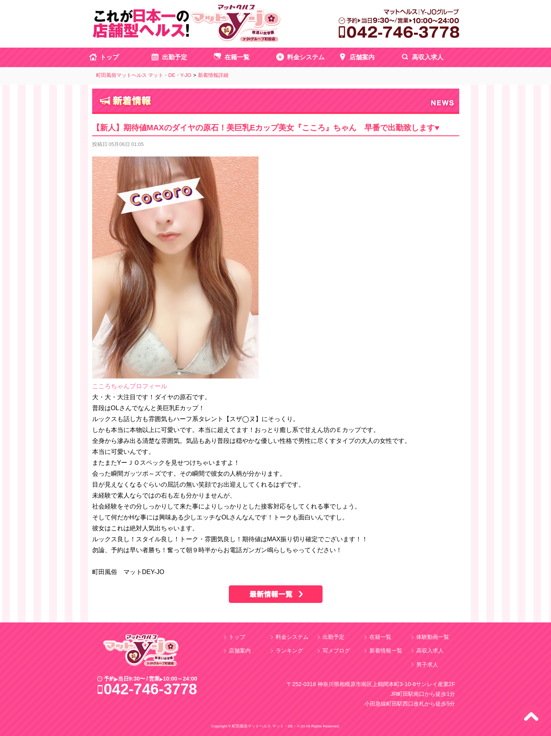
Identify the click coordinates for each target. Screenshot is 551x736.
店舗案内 (362, 57)
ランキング (289, 650)
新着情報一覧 (385, 650)
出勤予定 (174, 57)
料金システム (306, 57)
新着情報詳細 (213, 75)
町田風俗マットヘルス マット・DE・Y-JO (143, 75)
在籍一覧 (237, 57)
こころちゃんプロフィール (129, 386)
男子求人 (427, 664)
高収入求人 (427, 57)
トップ (109, 57)
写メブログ (336, 650)
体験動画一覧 (432, 637)
